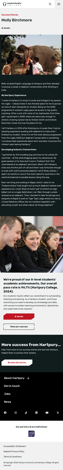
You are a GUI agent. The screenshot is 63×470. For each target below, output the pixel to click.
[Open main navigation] (59, 4)
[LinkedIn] (36, 413)
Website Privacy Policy (14, 451)
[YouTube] (47, 413)
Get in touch (12, 386)
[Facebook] (5, 413)
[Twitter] (58, 413)
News (7, 401)
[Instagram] (16, 413)
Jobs (7, 394)
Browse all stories (17, 362)
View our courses (19, 326)
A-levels (19, 316)
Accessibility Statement (15, 446)
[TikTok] (26, 413)
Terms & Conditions (13, 457)
